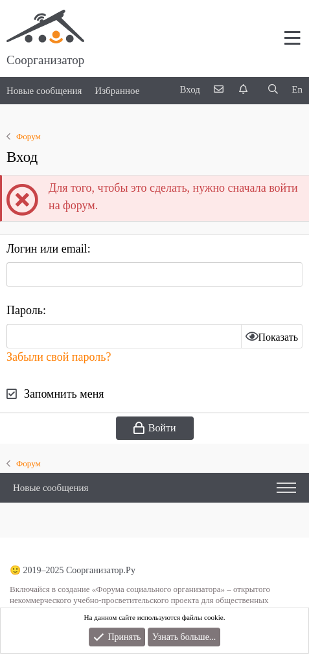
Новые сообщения (44, 90)
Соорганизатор (45, 60)
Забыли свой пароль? (58, 356)
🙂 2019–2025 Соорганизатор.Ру (72, 570)
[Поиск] (272, 89)
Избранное (117, 90)
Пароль (24, 310)
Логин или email (46, 248)
